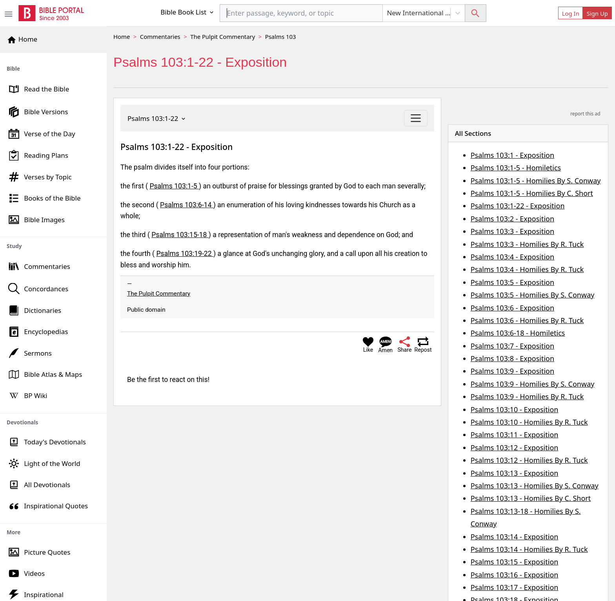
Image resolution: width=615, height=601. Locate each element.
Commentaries (160, 36)
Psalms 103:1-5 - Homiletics (516, 167)
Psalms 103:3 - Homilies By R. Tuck (527, 244)
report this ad (585, 113)
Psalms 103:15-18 (179, 235)
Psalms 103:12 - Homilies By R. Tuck (529, 460)
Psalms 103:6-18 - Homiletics (518, 333)
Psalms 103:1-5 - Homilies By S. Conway (536, 180)
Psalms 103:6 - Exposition (512, 307)
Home (121, 36)
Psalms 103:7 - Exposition (512, 346)
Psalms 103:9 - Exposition (512, 371)
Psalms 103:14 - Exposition (515, 536)
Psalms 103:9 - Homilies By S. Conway (533, 384)
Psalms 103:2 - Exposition (512, 218)
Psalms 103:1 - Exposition (512, 155)
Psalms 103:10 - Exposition (515, 409)
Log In (570, 13)
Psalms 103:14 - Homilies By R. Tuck (529, 549)
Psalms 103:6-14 (186, 205)
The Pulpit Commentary (222, 36)
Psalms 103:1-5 (174, 186)
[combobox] (301, 13)
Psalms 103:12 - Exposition (515, 447)
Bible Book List (187, 11)
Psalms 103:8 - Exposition (512, 358)
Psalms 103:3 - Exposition (512, 231)
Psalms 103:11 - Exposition (515, 434)
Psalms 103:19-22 (184, 254)
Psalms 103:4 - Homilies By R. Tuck (527, 269)
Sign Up (597, 13)
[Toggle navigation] (415, 118)
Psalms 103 (280, 36)
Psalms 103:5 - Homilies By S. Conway (533, 295)
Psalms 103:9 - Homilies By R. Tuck (527, 396)
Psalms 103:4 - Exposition (512, 256)
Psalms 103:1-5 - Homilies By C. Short (532, 193)
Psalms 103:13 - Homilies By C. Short (531, 498)
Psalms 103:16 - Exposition (515, 574)
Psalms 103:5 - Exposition (512, 282)
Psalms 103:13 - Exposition (515, 473)
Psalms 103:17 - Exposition (515, 587)
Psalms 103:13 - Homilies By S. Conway (535, 485)
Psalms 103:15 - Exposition (515, 561)
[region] (53, 327)
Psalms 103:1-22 (157, 118)
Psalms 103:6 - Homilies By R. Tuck (527, 320)
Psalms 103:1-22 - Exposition (518, 205)
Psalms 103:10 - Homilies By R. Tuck (529, 422)
